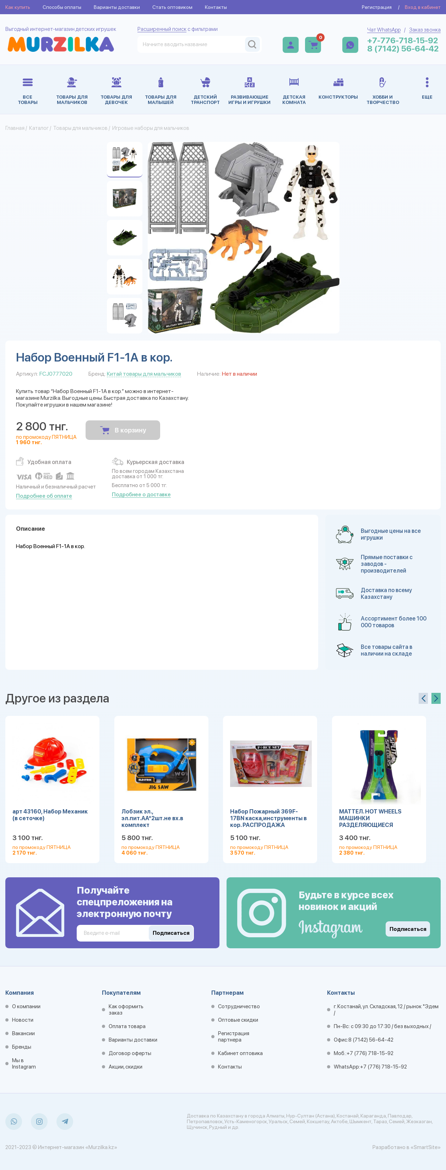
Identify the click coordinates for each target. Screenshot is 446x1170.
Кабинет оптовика (240, 1053)
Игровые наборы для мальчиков (150, 128)
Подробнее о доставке (141, 494)
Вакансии (23, 1033)
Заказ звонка (425, 30)
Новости (22, 1020)
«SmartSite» (425, 1147)
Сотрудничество (239, 1006)
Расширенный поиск (161, 29)
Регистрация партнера (233, 1036)
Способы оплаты (62, 7)
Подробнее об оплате (44, 496)
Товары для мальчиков (80, 128)
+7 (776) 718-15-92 (370, 1053)
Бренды (21, 1047)
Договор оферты (130, 1053)
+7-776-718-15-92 (402, 41)
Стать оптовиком (172, 7)
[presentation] (423, 698)
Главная (15, 128)
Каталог (39, 128)
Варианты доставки (117, 7)
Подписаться (408, 929)
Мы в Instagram (24, 1063)
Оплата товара (127, 1026)
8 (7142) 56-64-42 (403, 49)
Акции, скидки (125, 1067)
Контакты (216, 7)
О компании (26, 1006)
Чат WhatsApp (384, 30)
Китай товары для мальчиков (144, 373)
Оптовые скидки (238, 1020)
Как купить (17, 7)
